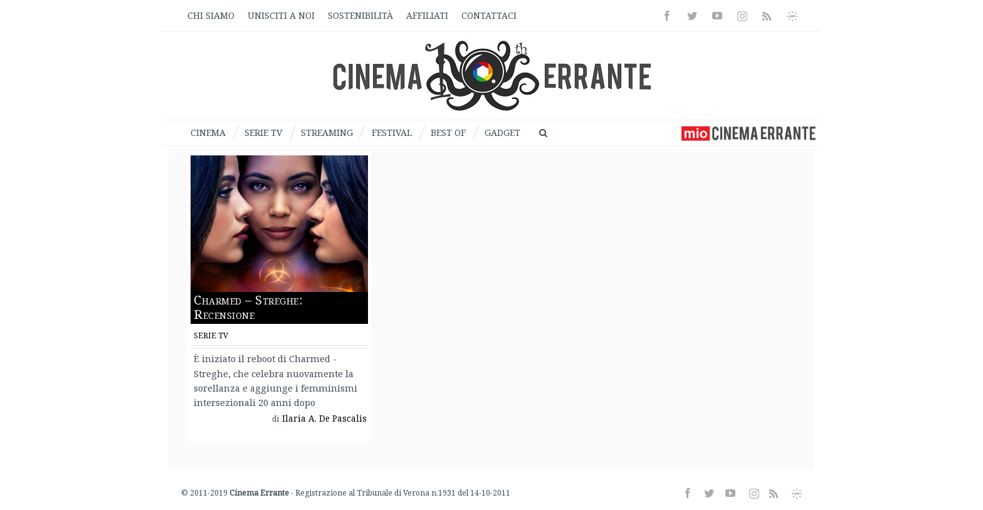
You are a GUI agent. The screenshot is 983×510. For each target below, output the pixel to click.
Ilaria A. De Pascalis (324, 418)
